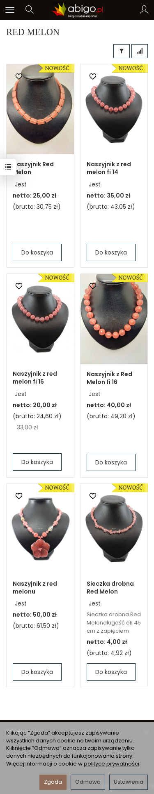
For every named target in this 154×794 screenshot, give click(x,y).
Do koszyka (37, 252)
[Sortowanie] (139, 51)
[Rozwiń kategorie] (10, 10)
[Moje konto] (144, 10)
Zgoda (53, 782)
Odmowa (88, 782)
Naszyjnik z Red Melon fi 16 (109, 378)
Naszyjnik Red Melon (33, 168)
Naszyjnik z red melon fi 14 (109, 168)
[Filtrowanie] (121, 51)
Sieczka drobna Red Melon (110, 588)
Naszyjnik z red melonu (35, 588)
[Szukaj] (29, 10)
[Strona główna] (77, 10)
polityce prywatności (111, 764)
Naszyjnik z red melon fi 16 (35, 378)
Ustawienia (128, 782)
